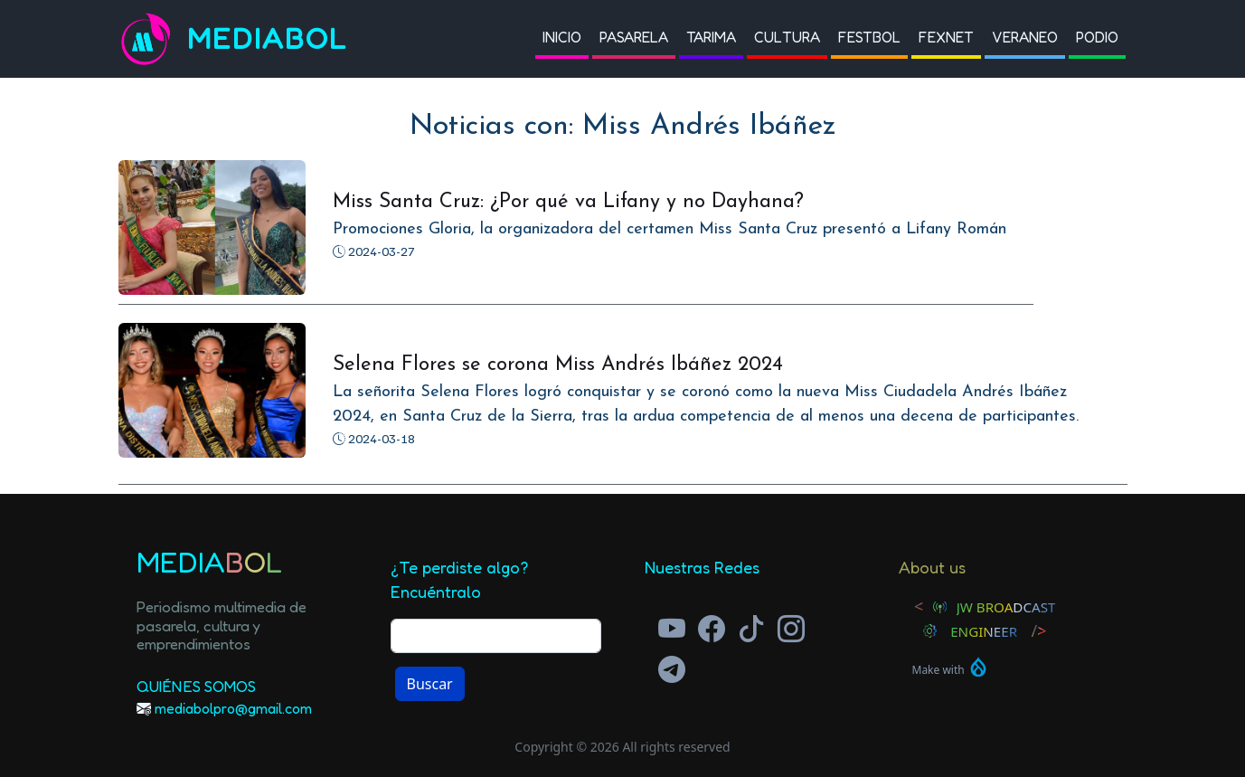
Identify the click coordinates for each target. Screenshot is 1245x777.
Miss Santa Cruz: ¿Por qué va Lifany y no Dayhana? (568, 202)
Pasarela (633, 37)
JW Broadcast (1006, 607)
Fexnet (946, 37)
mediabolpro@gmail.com (233, 708)
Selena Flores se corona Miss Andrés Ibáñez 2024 (558, 365)
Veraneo (1025, 37)
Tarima (711, 37)
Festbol (869, 37)
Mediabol (267, 38)
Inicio (561, 37)
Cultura (787, 37)
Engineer (983, 631)
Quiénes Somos (196, 686)
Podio (1097, 37)
